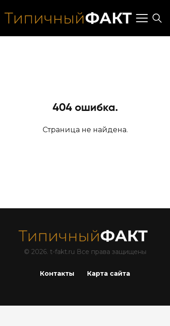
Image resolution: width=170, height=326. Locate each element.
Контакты (57, 273)
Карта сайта (108, 273)
